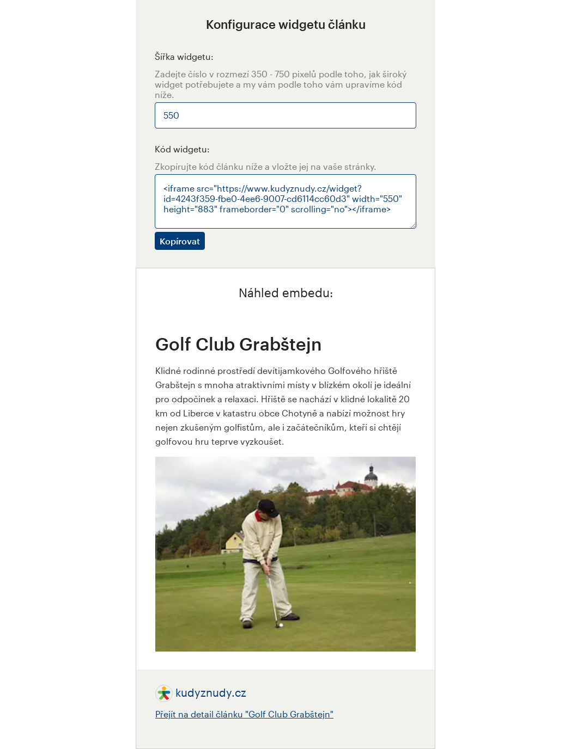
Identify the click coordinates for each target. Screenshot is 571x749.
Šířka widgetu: (184, 56)
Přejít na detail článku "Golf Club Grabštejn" (244, 714)
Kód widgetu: (182, 149)
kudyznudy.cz (210, 692)
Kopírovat (180, 241)
